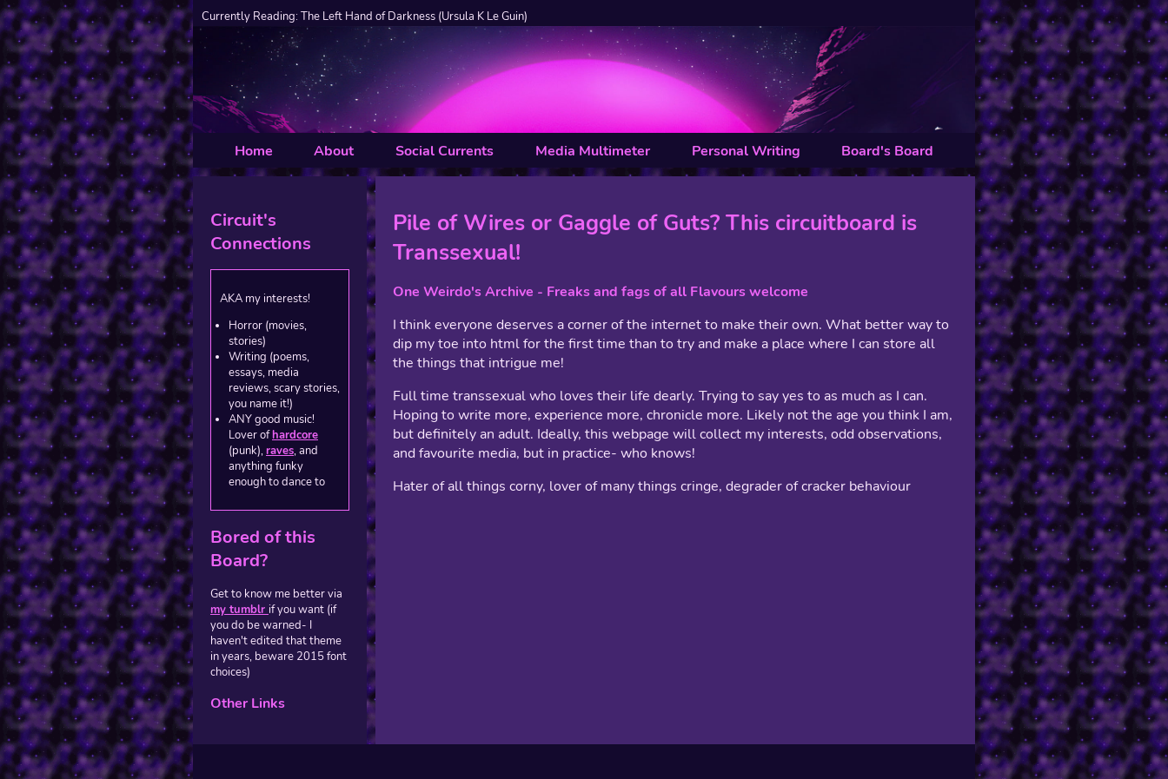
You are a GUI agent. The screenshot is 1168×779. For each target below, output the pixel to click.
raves (280, 451)
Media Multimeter (592, 151)
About (334, 151)
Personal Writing (746, 151)
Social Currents (444, 151)
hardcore (295, 435)
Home (254, 151)
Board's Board (887, 151)
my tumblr (239, 609)
